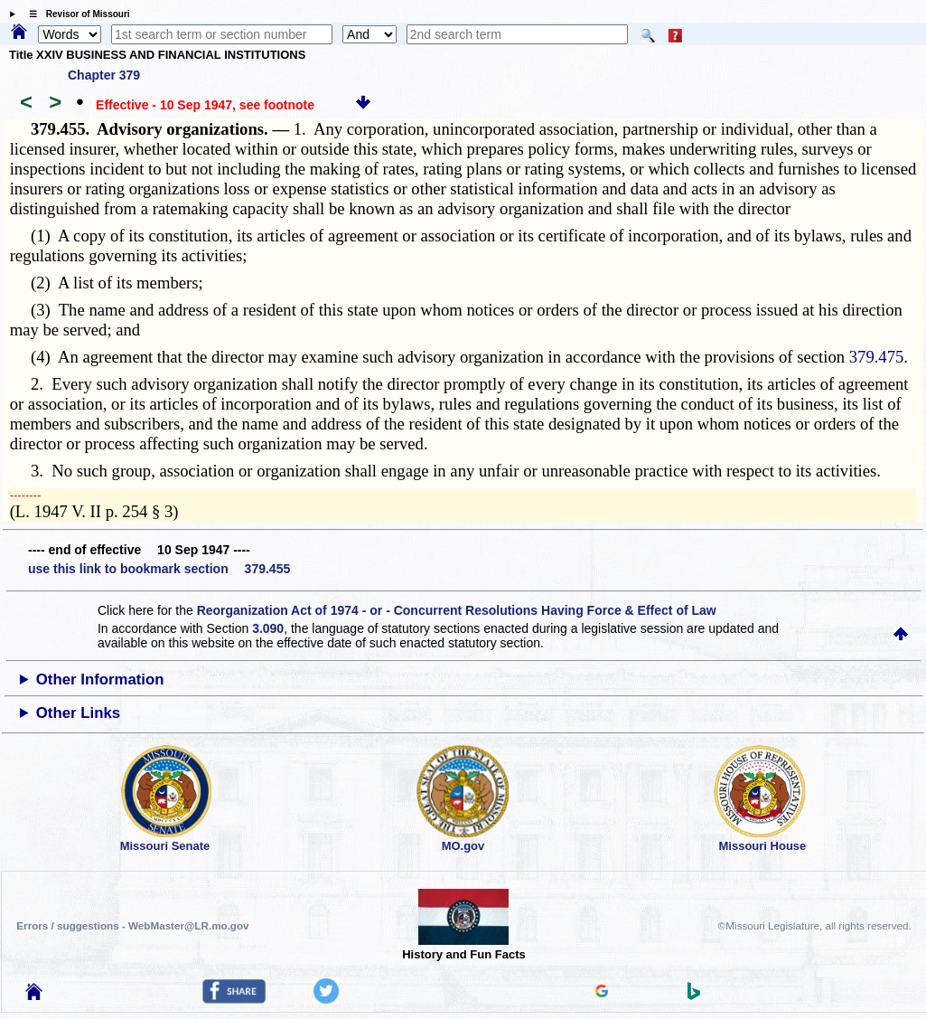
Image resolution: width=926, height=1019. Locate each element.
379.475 (876, 356)
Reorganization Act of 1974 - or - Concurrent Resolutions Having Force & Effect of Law (456, 610)
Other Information (100, 679)
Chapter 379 (104, 75)
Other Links (78, 713)
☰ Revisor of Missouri (75, 14)
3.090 (268, 628)
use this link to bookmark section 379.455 (159, 568)
